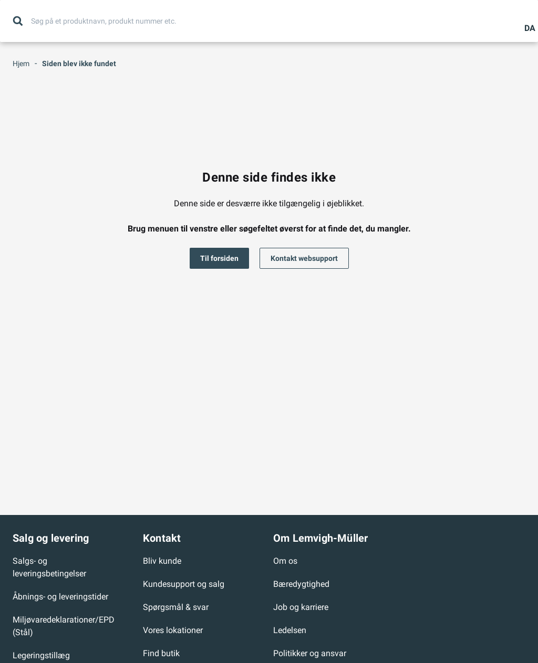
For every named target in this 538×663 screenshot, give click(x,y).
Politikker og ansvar (309, 653)
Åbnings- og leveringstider (60, 597)
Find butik (161, 653)
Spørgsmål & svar (176, 607)
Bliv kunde (162, 561)
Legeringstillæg (41, 655)
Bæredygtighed (301, 584)
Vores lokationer (173, 630)
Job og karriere (300, 607)
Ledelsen (289, 630)
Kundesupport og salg (183, 584)
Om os (285, 561)
